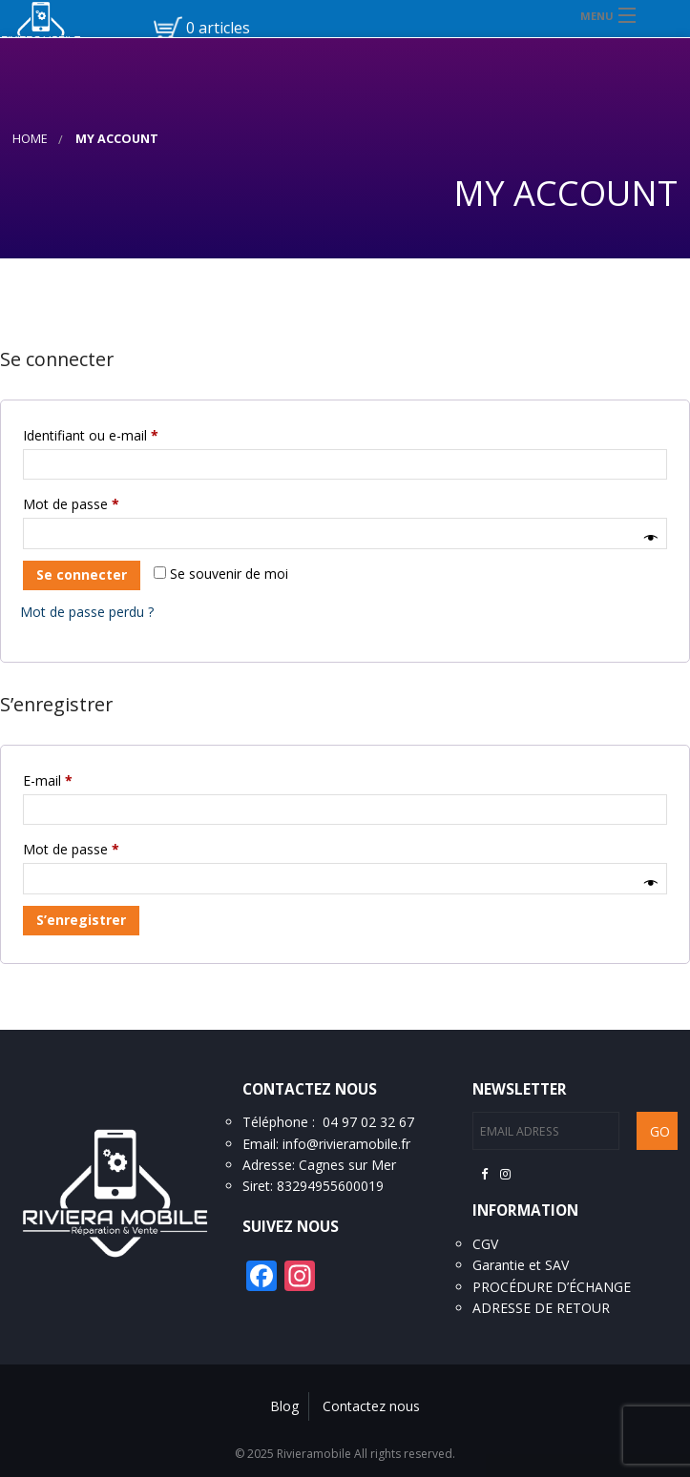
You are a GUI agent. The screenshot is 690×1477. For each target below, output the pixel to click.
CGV (485, 1244)
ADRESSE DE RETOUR (541, 1308)
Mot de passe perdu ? (87, 612)
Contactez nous (371, 1406)
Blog (284, 1406)
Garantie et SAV (520, 1265)
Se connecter (81, 574)
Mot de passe (104, 502)
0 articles (218, 27)
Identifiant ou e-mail (124, 433)
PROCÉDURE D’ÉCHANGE (551, 1287)
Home (30, 139)
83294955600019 (330, 1186)
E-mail (81, 779)
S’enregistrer (81, 920)
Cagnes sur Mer (347, 1165)
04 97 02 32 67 (368, 1122)
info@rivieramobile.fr (346, 1144)
